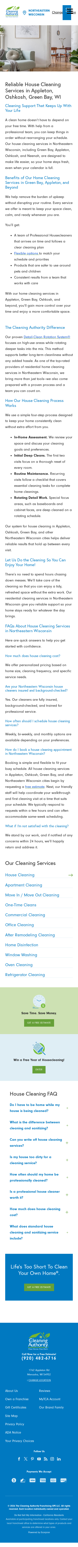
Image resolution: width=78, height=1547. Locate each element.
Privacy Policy (14, 1424)
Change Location (39, 1380)
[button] (70, 11)
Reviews (44, 1391)
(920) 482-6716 (39, 1358)
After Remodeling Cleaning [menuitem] (38, 934)
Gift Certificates (15, 1407)
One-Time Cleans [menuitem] (38, 904)
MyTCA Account (49, 1399)
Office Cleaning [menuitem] (38, 924)
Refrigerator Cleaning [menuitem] (38, 974)
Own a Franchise (16, 1399)
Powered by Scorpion (39, 1532)
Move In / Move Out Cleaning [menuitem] (38, 894)
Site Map (11, 1416)
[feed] (45, 1458)
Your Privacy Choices (19, 1441)
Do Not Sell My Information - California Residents (39, 1515)
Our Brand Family (51, 1407)
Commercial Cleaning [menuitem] (38, 914)
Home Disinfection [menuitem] (38, 944)
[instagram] (52, 1458)
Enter (39, 1069)
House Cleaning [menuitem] (39, 874)
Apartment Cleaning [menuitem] (38, 885)
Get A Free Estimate (39, 1022)
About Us (11, 1391)
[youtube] (39, 1458)
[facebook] (19, 1458)
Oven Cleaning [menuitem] (38, 964)
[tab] (39, 1108)
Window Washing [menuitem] (38, 954)
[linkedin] (59, 1458)
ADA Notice (13, 1432)
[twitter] (25, 1458)
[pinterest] (32, 1458)
